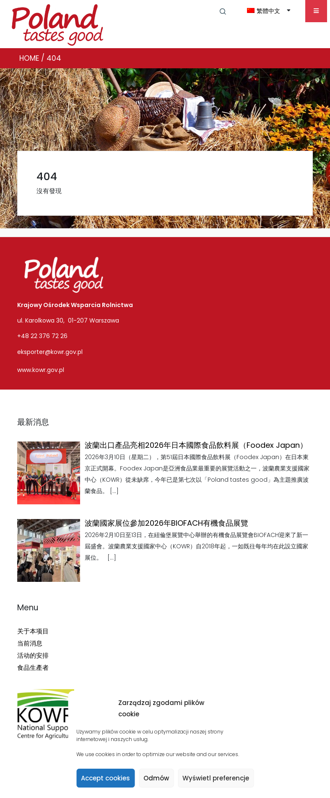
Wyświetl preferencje (215, 778)
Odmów (156, 778)
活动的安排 (33, 655)
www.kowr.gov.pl (40, 370)
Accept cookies (105, 778)
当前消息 (29, 643)
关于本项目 (33, 631)
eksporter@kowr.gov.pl (50, 352)
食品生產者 (33, 667)
